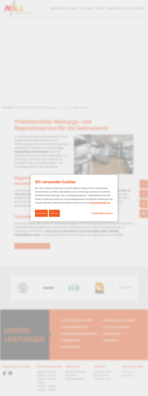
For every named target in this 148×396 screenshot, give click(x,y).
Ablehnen (54, 213)
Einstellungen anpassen (102, 213)
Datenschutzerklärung (100, 202)
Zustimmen (41, 213)
